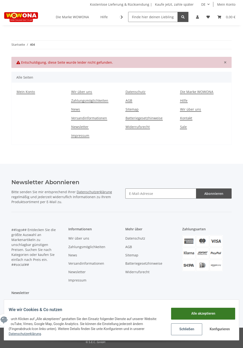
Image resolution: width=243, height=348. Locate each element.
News (75, 109)
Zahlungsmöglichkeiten (89, 100)
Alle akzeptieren (200, 313)
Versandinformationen (89, 118)
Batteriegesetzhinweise (144, 118)
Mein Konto (226, 4)
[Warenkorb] (226, 17)
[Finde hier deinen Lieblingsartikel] (153, 17)
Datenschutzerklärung (94, 192)
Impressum (80, 135)
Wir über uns (81, 91)
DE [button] (203, 4)
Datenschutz (135, 91)
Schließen (183, 329)
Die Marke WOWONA (72, 17)
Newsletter (80, 127)
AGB (129, 100)
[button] (197, 17)
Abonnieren (213, 193)
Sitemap (132, 109)
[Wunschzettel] (208, 17)
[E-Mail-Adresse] (160, 193)
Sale (183, 127)
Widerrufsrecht (138, 127)
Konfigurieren (217, 329)
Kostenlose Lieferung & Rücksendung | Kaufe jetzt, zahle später (142, 4)
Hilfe (104, 17)
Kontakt (186, 118)
